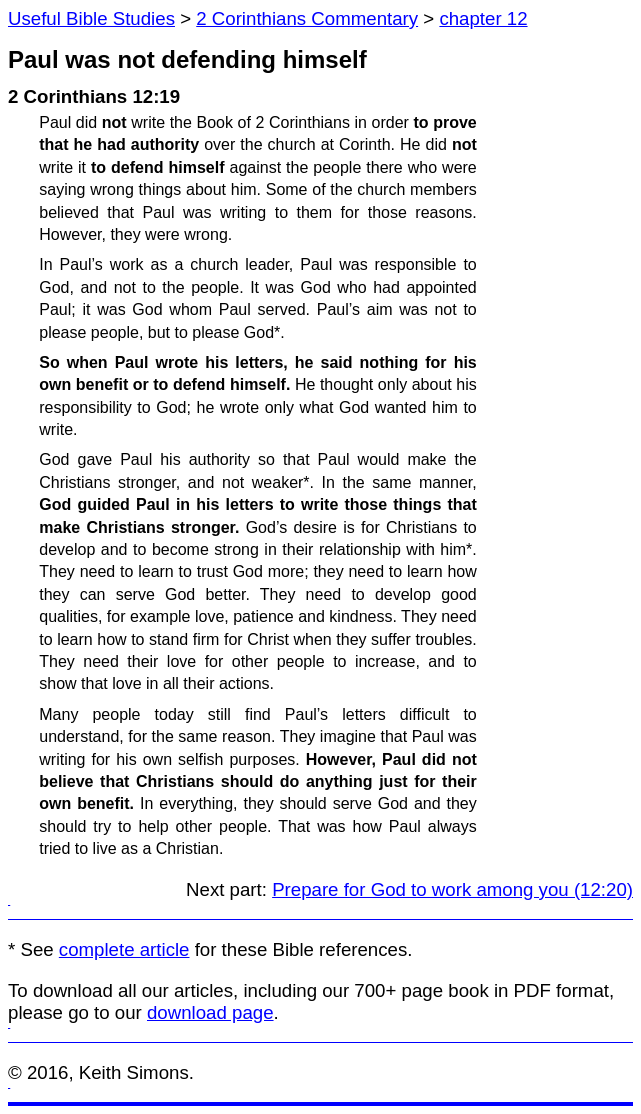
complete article (124, 949)
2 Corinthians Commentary (307, 18)
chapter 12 (483, 18)
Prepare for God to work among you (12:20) (452, 889)
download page (210, 1012)
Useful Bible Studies (91, 18)
